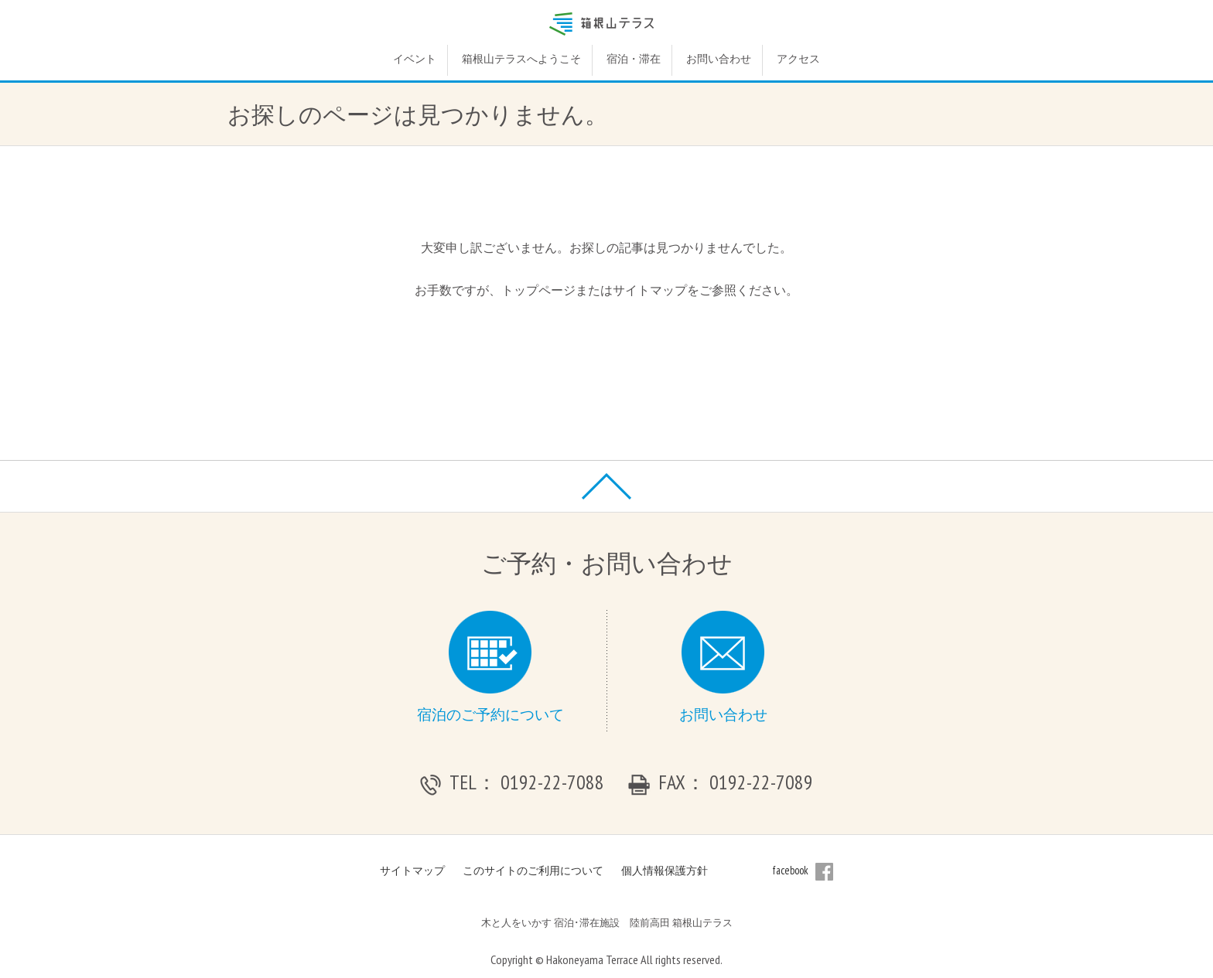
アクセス (798, 58)
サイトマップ (412, 870)
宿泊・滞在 (633, 58)
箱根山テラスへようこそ (521, 58)
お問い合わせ (718, 58)
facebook (803, 870)
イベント (414, 58)
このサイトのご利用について (533, 870)
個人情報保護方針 (664, 870)
